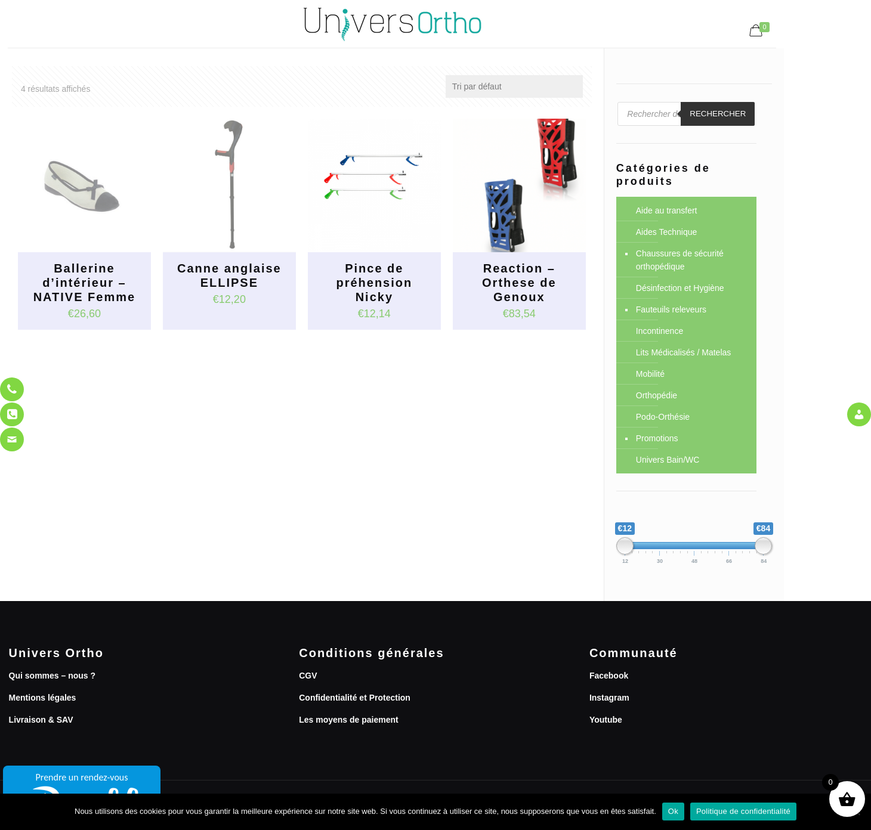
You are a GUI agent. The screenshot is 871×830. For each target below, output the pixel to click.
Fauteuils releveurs (671, 309)
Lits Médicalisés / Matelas (683, 352)
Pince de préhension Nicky (374, 282)
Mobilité (650, 374)
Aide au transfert (666, 210)
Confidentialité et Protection (354, 697)
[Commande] (514, 86)
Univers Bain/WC (668, 459)
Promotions (657, 438)
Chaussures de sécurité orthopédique (680, 260)
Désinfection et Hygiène (680, 288)
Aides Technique (666, 232)
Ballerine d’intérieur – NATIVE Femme (84, 282)
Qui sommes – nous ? (52, 675)
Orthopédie (656, 395)
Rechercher (718, 113)
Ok (673, 811)
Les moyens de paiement (349, 719)
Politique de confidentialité (743, 811)
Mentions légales (42, 697)
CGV (308, 675)
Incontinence (659, 331)
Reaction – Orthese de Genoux (519, 282)
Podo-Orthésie (663, 417)
